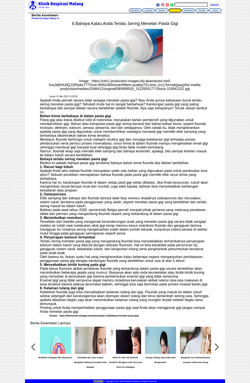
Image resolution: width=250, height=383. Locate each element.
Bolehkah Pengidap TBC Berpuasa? (55, 357)
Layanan (149, 10)
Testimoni (188, 10)
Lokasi (215, 10)
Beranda (135, 10)
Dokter (162, 10)
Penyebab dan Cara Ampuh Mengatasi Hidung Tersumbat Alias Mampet (90, 362)
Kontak (201, 10)
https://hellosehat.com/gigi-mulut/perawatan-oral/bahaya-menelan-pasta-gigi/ (99, 316)
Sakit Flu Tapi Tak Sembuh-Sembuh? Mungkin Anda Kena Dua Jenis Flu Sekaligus (125, 362)
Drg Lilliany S (51, 18)
